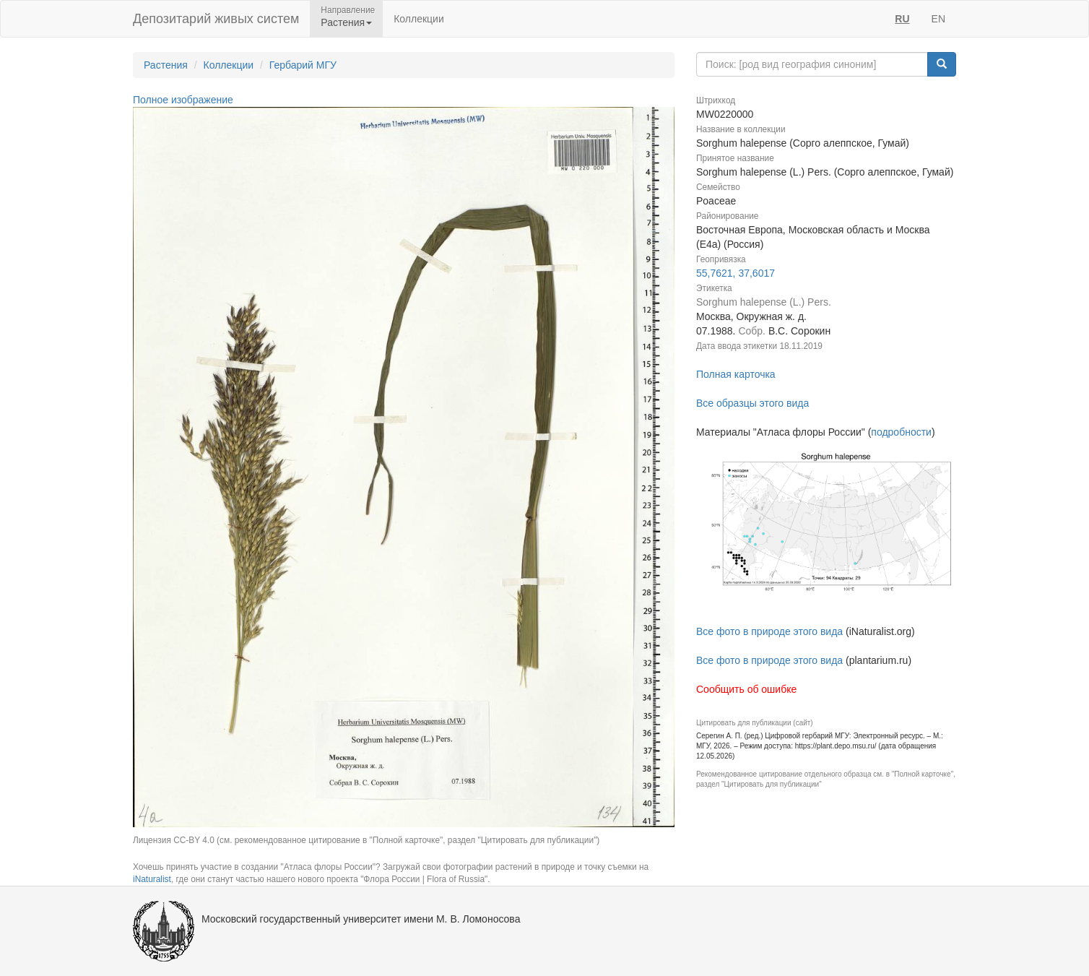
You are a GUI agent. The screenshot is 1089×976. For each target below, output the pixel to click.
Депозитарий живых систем (216, 19)
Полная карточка (736, 374)
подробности (901, 432)
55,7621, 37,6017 (735, 273)
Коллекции (419, 19)
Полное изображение (183, 99)
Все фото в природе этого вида (769, 631)
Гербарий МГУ (303, 65)
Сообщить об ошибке (746, 689)
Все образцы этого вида (752, 403)
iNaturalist (152, 879)
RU (902, 19)
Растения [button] (346, 22)
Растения (166, 65)
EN (938, 19)
